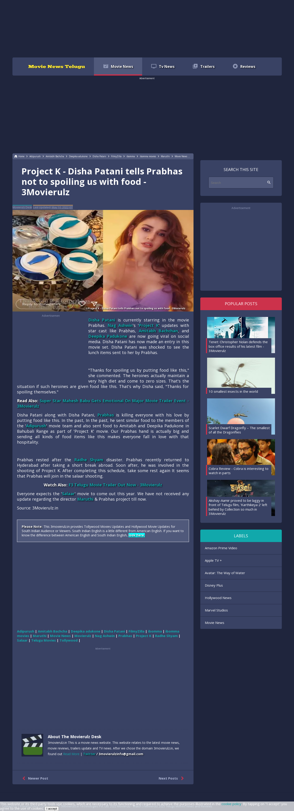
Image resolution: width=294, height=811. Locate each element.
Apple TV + (213, 560)
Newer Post (34, 778)
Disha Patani (101, 320)
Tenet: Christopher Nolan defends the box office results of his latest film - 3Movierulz (238, 346)
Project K (149, 325)
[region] (147, 28)
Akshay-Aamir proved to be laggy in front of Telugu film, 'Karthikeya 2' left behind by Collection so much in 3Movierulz (238, 507)
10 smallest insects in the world (233, 391)
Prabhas (105, 415)
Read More (71, 754)
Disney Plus (214, 585)
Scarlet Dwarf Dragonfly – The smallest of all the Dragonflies (239, 430)
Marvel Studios (216, 610)
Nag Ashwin (120, 325)
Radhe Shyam (88, 459)
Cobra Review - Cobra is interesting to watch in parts (238, 470)
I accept (51, 808)
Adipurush (36, 425)
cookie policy (231, 803)
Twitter (89, 754)
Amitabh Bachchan (158, 330)
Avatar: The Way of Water (225, 573)
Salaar (68, 493)
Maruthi (85, 499)
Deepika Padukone (107, 336)
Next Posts (172, 778)
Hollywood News (218, 597)
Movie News (214, 622)
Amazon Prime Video (221, 548)
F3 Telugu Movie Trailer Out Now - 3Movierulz (115, 485)
